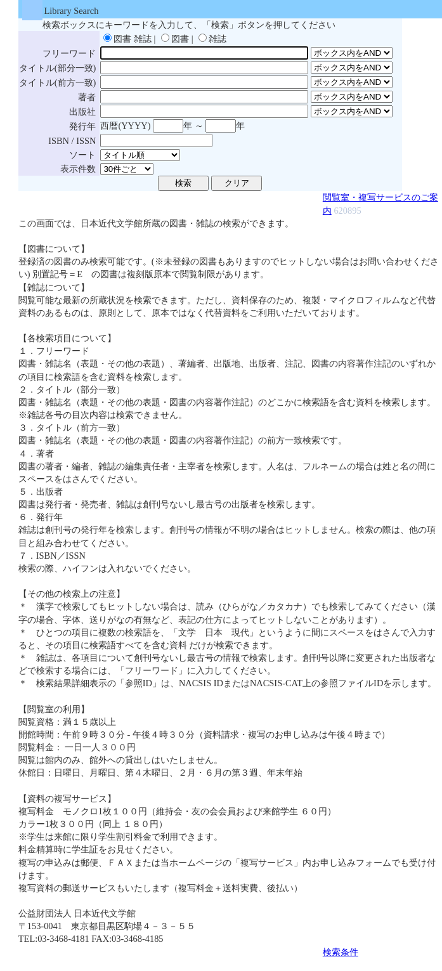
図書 (180, 39)
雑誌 (217, 39)
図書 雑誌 (133, 39)
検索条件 (340, 952)
